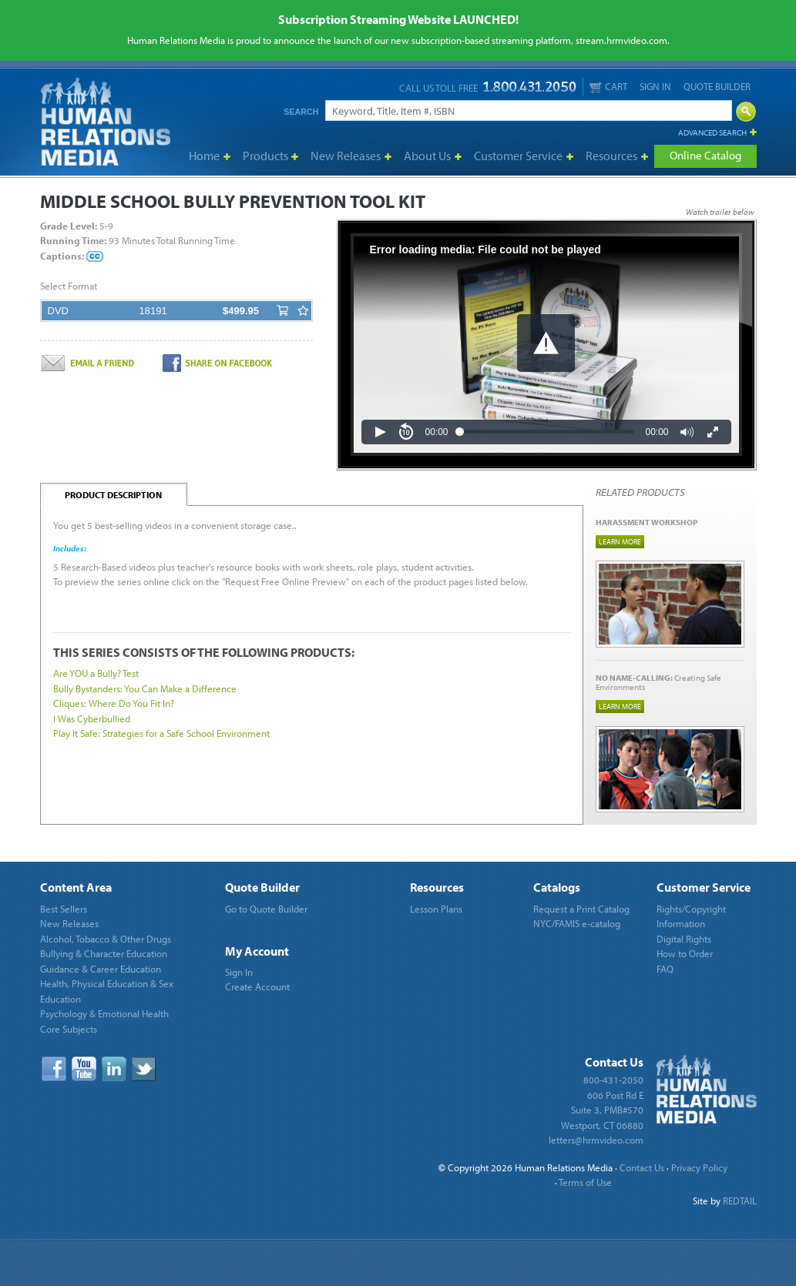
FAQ (665, 969)
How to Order (685, 953)
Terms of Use (585, 1182)
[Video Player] (546, 344)
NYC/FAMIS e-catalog (576, 923)
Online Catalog (705, 155)
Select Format (68, 286)
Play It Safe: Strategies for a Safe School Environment (161, 733)
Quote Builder (717, 86)
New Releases (346, 155)
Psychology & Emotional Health (104, 1013)
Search (301, 111)
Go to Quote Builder (266, 909)
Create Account (257, 986)
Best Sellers (63, 909)
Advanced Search (712, 132)
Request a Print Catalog (581, 909)
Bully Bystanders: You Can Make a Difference (145, 688)
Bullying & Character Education (103, 953)
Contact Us (642, 1167)
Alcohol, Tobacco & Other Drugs (105, 939)
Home (204, 155)
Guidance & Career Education (100, 969)
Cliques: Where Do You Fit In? (113, 703)
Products (265, 155)
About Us (427, 155)
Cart (608, 86)
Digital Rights (684, 939)
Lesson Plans (436, 909)
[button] (546, 343)
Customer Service (518, 155)
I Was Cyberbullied (91, 718)
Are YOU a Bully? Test (96, 673)
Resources (611, 155)
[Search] (528, 110)
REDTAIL (740, 1200)
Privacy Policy (699, 1167)
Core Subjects (68, 1029)
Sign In (655, 86)
